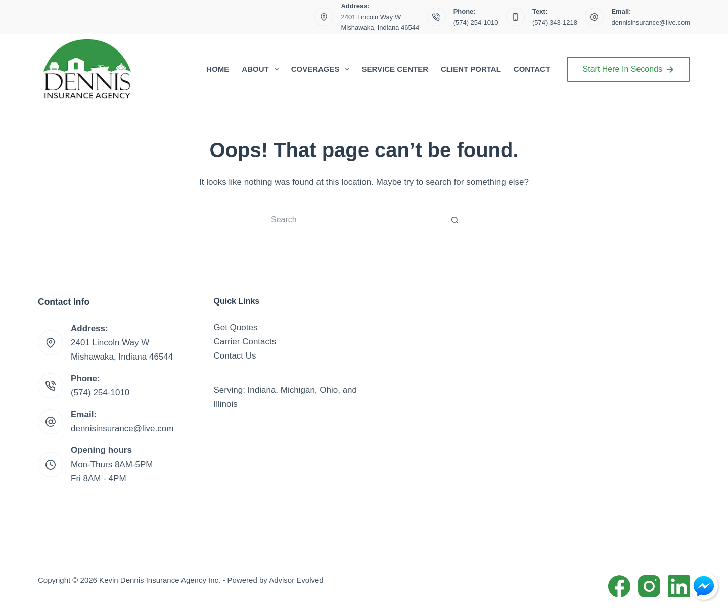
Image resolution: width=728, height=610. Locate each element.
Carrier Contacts (245, 341)
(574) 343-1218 (554, 22)
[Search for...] (354, 220)
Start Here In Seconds (628, 69)
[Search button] (455, 220)
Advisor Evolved (296, 580)
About (262, 69)
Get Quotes (236, 327)
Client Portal (471, 69)
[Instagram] (649, 586)
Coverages (322, 69)
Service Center (395, 69)
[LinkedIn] (679, 586)
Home (217, 69)
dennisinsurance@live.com (650, 22)
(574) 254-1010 (475, 22)
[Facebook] (619, 586)
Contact (532, 69)
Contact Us (235, 356)
